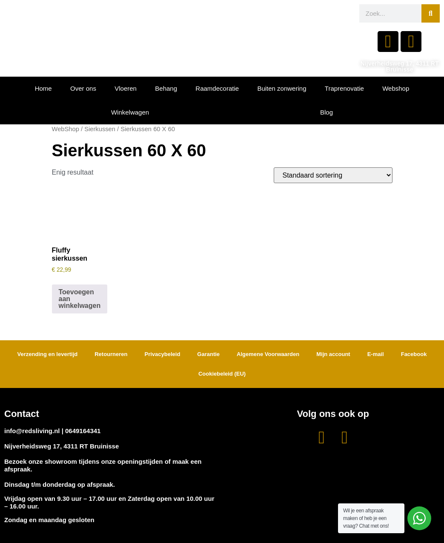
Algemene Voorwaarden (268, 354)
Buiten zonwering (281, 88)
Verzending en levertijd (47, 354)
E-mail (375, 354)
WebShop (65, 129)
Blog (326, 112)
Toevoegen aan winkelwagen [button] (80, 298)
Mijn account (333, 354)
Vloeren (126, 88)
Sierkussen (99, 129)
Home (43, 88)
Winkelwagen (130, 112)
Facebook (414, 354)
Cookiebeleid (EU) (222, 374)
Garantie (208, 354)
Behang (166, 88)
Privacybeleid (162, 354)
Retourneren (111, 354)
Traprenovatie (344, 88)
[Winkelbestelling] (333, 175)
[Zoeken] (430, 13)
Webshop (395, 88)
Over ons (83, 88)
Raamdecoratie (217, 88)
